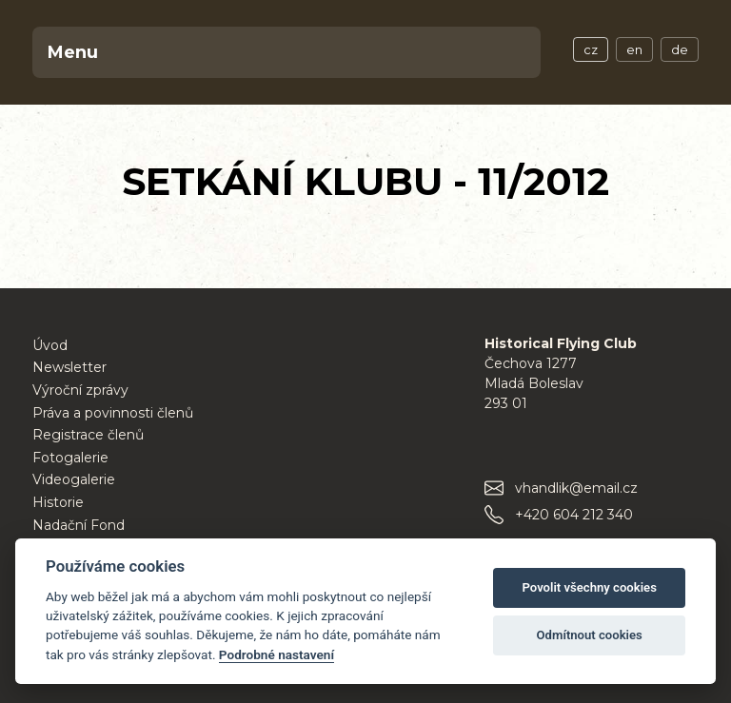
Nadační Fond (78, 525)
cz (590, 49)
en (634, 49)
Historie (58, 502)
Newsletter (69, 367)
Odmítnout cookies (589, 635)
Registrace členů (88, 434)
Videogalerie (73, 479)
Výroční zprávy (80, 390)
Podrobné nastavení (276, 654)
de (679, 49)
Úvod (50, 345)
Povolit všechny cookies (589, 587)
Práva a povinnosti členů (112, 412)
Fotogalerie (70, 457)
